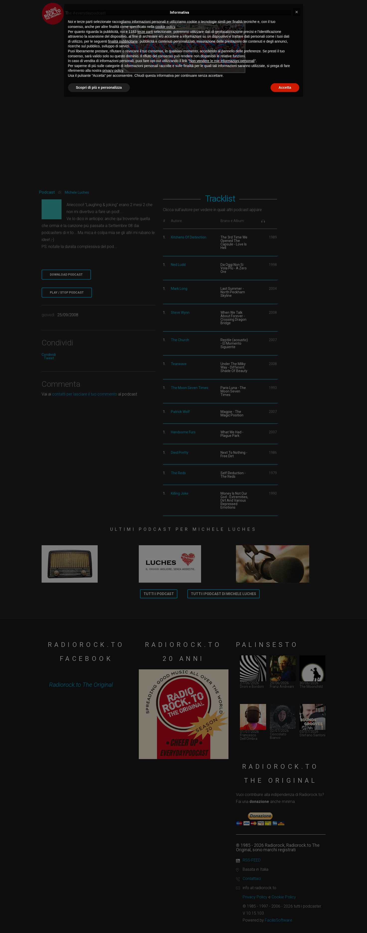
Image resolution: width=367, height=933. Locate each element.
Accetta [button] (285, 87)
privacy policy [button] (112, 71)
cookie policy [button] (165, 27)
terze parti (145, 32)
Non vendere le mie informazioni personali (221, 61)
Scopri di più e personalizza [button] (99, 87)
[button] (297, 12)
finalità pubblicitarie (123, 41)
